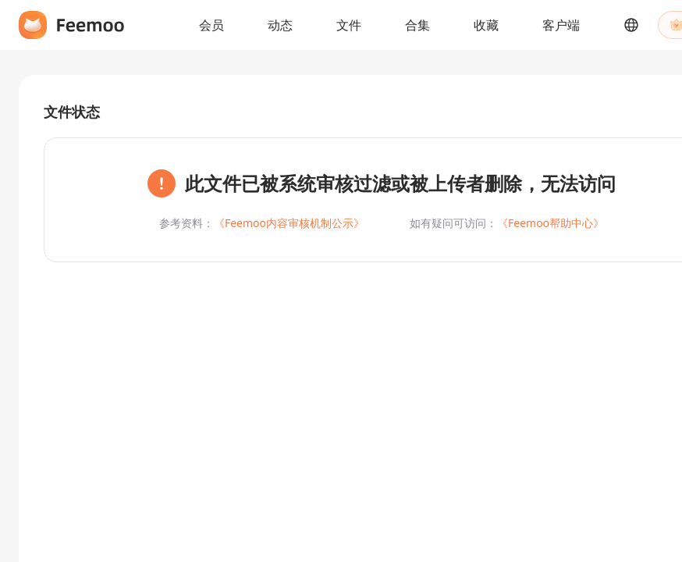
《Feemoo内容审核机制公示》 (289, 222)
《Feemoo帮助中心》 (550, 222)
